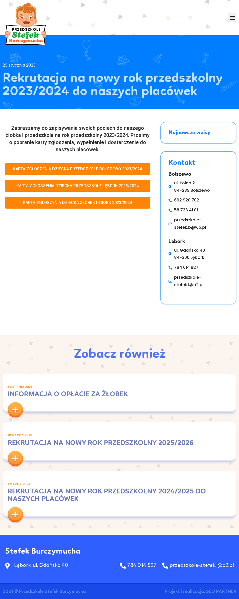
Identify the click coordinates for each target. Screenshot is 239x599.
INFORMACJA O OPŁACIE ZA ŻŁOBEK (68, 394)
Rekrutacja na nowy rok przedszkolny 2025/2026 (101, 443)
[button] (232, 18)
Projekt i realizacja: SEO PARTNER (200, 591)
